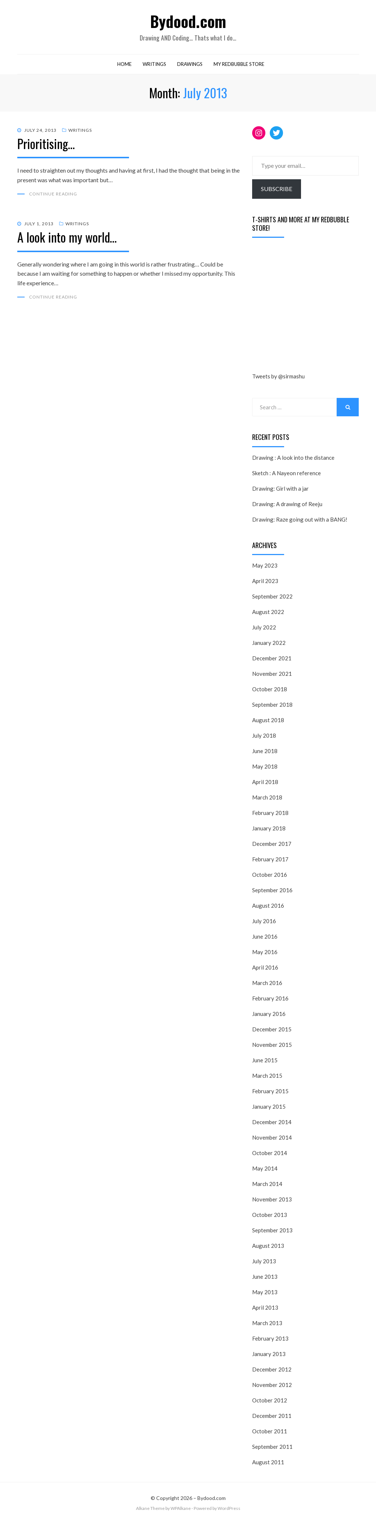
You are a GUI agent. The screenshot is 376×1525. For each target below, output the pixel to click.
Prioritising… (46, 144)
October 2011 (269, 1432)
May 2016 (264, 953)
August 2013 (268, 1247)
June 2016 (264, 938)
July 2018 (264, 737)
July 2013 (264, 1262)
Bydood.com (188, 21)
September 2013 (272, 1231)
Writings (154, 65)
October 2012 (269, 1401)
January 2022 (269, 644)
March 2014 (267, 1185)
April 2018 (265, 783)
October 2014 (269, 1154)
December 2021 (271, 659)
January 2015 (269, 1108)
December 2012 (271, 1370)
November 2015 (272, 1046)
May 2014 (264, 1169)
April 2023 (265, 582)
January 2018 (269, 829)
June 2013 (264, 1278)
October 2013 (269, 1216)
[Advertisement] (307, 308)
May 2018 (264, 768)
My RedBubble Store (239, 65)
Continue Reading (53, 195)
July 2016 (264, 922)
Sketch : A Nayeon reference (286, 474)
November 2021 (272, 675)
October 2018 (269, 690)
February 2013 (270, 1340)
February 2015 (270, 1092)
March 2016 (267, 984)
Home (124, 65)
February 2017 (270, 860)
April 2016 (265, 969)
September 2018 (272, 706)
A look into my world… (67, 238)
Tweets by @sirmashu (278, 378)
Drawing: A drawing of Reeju (287, 505)
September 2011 (272, 1448)
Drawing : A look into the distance (293, 459)
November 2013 (272, 1200)
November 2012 (272, 1386)
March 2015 (267, 1077)
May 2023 (264, 567)
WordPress (229, 1510)
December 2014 (271, 1123)
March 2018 (267, 798)
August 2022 (268, 613)
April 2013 (265, 1309)
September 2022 (272, 597)
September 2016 (272, 891)
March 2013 (267, 1324)
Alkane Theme (150, 1510)
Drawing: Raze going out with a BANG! (299, 521)
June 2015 (264, 1061)
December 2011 (271, 1417)
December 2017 (271, 845)
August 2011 (268, 1463)
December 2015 (271, 1030)
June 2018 (264, 752)
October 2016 (269, 876)
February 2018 (270, 814)
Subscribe (276, 190)
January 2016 (269, 1015)
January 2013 (269, 1355)
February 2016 (270, 999)
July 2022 (264, 628)
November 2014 (272, 1139)
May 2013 (264, 1293)
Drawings (190, 65)
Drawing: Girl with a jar (280, 490)
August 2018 (268, 721)
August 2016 (268, 907)
